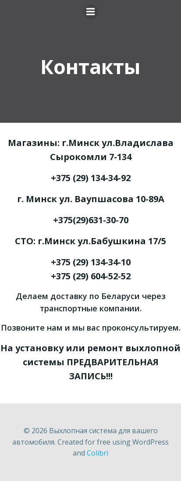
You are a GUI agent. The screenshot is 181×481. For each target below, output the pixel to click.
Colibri (97, 453)
